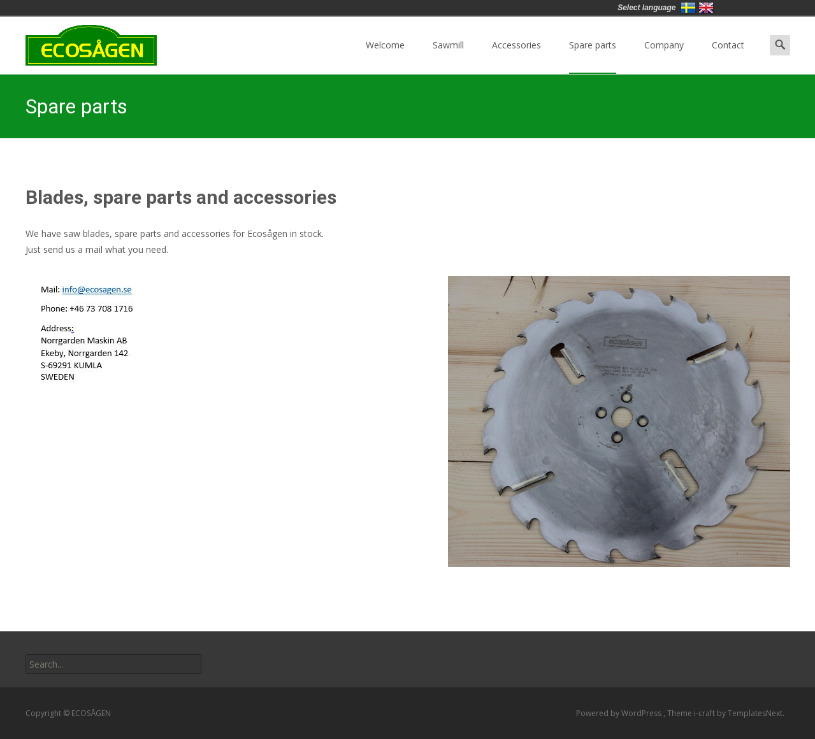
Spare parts (592, 56)
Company (664, 56)
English (706, 7)
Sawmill (448, 56)
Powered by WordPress (619, 713)
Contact (728, 56)
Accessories (516, 56)
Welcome (385, 56)
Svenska (688, 7)
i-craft (705, 713)
